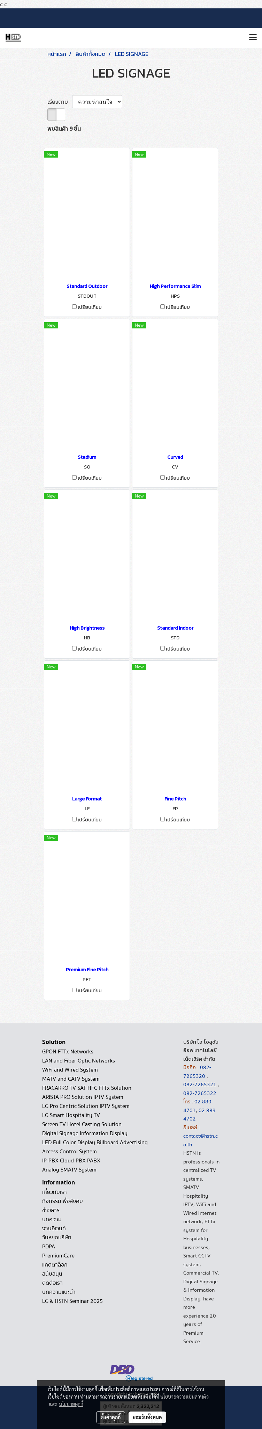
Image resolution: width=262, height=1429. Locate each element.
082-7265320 (197, 1071)
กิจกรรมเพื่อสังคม (62, 1201)
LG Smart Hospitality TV (71, 1115)
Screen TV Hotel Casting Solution (82, 1124)
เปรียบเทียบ (90, 307)
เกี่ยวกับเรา (54, 1192)
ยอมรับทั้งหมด (147, 1417)
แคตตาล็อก (55, 1264)
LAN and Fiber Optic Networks (78, 1060)
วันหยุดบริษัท (56, 1237)
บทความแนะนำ (59, 1292)
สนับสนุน (52, 1273)
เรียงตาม (59, 101)
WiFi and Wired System (70, 1069)
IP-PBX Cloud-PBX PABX (71, 1160)
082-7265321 (199, 1084)
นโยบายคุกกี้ (71, 1404)
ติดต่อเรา (52, 1282)
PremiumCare (58, 1255)
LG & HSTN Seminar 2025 (72, 1301)
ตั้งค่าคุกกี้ (111, 1417)
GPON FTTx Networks (67, 1051)
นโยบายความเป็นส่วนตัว (184, 1396)
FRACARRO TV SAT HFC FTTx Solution (86, 1088)
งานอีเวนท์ (54, 1228)
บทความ (52, 1219)
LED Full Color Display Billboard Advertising (95, 1142)
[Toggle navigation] (253, 37)
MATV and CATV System (71, 1078)
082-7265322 (199, 1093)
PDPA (48, 1246)
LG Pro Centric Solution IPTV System (86, 1106)
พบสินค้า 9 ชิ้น (64, 128)
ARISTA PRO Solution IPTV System (82, 1097)
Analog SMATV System (69, 1169)
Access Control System (69, 1151)
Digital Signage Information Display (85, 1133)
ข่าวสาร (51, 1210)
